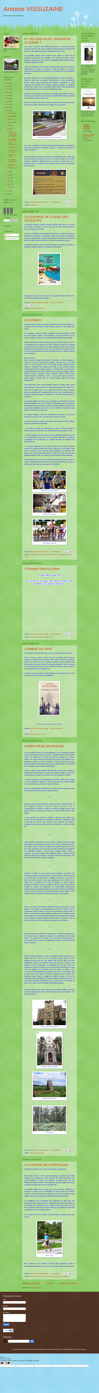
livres (43, 308)
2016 (7, 104)
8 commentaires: (55, 202)
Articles (8, 235)
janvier (10, 187)
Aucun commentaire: (56, 302)
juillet (9, 128)
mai (9, 175)
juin (9, 172)
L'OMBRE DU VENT (38, 649)
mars (9, 181)
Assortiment (86, 130)
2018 (7, 98)
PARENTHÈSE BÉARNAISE (44, 746)
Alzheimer (33, 637)
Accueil (49, 1283)
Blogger (83, 1349)
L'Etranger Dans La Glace (42, 568)
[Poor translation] (7, 1363)
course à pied (50, 1276)
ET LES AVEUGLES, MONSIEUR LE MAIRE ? (12, 133)
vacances (41, 1153)
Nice (36, 205)
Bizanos (32, 1276)
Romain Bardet (42, 554)
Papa (51, 637)
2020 (7, 92)
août (9, 125)
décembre (11, 113)
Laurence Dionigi (35, 308)
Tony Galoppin (61, 554)
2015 (7, 107)
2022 (7, 86)
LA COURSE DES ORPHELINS (46, 1165)
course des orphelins (62, 1276)
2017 (7, 101)
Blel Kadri (33, 554)
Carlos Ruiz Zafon (36, 734)
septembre (11, 122)
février (10, 184)
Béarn (32, 1153)
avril (9, 178)
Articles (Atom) (35, 1287)
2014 (7, 110)
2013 (7, 191)
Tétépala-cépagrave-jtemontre (87, 126)
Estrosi (32, 205)
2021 (7, 89)
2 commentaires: (55, 634)
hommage (45, 637)
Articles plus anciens (68, 1283)
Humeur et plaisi (88, 135)
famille (39, 637)
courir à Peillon (41, 1276)
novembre (11, 116)
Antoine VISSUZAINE (33, 8)
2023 (7, 83)
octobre (10, 119)
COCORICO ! (33, 320)
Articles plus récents (31, 1283)
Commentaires (10, 238)
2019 (7, 95)
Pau (36, 1153)
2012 (7, 194)
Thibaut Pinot (51, 554)
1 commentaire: (55, 551)
